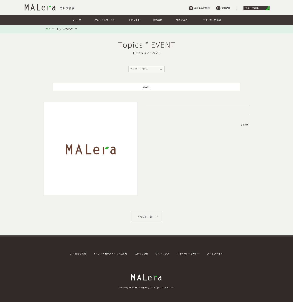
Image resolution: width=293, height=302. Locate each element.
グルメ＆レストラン (105, 20)
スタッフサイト (215, 253)
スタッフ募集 (141, 253)
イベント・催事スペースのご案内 (110, 253)
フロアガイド (182, 20)
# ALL (146, 87)
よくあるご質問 (78, 253)
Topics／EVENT (65, 29)
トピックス (134, 20)
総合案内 (157, 20)
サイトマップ (162, 253)
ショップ (76, 20)
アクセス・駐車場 (212, 20)
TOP (48, 29)
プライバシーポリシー (188, 253)
